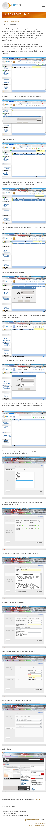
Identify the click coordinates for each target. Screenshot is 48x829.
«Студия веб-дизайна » (19, 815)
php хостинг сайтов (32, 820)
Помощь (5, 21)
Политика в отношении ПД (37, 825)
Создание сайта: (6, 815)
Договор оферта (40, 823)
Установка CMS (14, 21)
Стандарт (38, 799)
